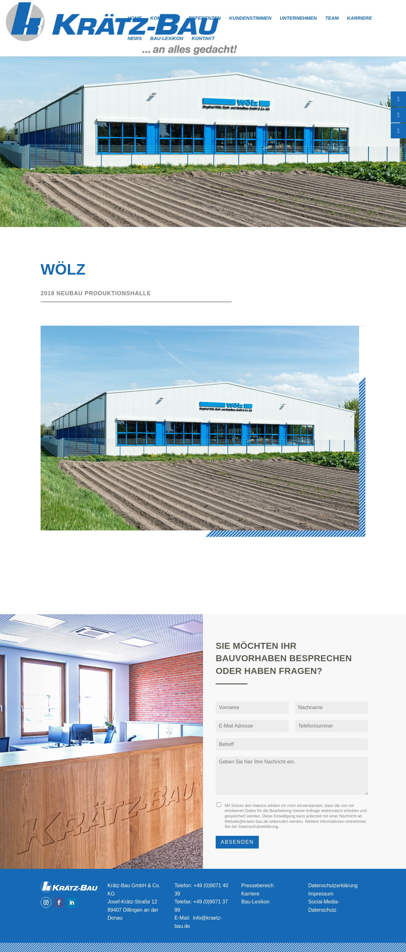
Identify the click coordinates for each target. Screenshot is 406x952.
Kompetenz (165, 18)
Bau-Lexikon (166, 38)
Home (135, 18)
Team (332, 18)
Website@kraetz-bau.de (246, 821)
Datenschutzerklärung (258, 826)
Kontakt (203, 38)
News (135, 38)
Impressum (320, 893)
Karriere (359, 18)
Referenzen (204, 18)
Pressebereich (257, 885)
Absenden (237, 842)
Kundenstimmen (250, 18)
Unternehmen (298, 18)
